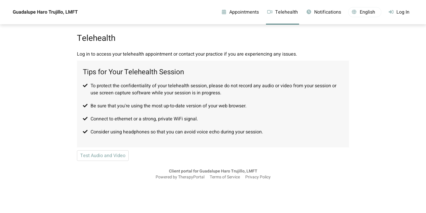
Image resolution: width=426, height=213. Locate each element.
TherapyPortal (191, 177)
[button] (364, 12)
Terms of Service (225, 177)
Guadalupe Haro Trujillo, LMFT (45, 12)
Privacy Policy (258, 177)
